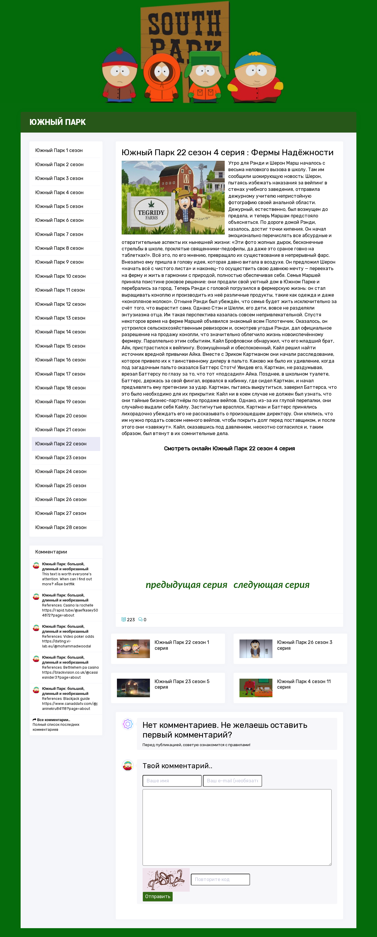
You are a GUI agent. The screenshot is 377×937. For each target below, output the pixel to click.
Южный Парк (57, 122)
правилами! (239, 745)
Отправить (157, 896)
